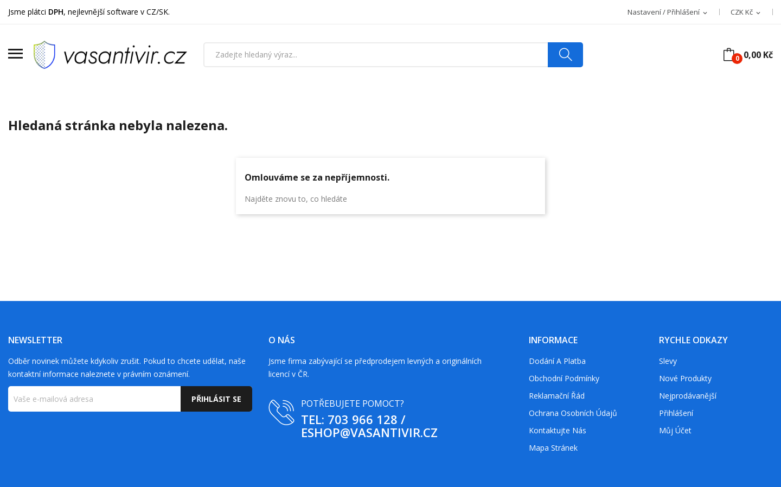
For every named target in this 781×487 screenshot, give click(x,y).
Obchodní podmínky (564, 378)
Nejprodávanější (687, 395)
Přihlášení (676, 413)
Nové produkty (685, 378)
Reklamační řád (557, 395)
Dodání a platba (557, 361)
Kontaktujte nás (557, 430)
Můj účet (675, 430)
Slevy (668, 361)
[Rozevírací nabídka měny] (746, 12)
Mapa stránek (553, 448)
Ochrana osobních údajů (573, 413)
